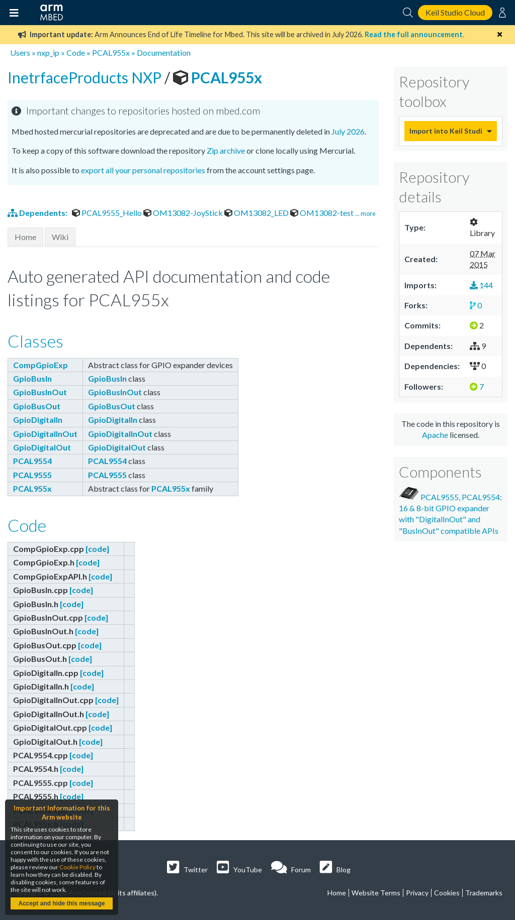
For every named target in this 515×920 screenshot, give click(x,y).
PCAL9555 (32, 475)
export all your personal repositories (143, 170)
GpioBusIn (32, 378)
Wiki (60, 237)
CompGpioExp (40, 365)
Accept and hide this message (61, 903)
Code (75, 52)
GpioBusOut (36, 406)
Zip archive (226, 150)
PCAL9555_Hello (107, 212)
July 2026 (348, 131)
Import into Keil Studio (445, 131)
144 (481, 285)
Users (20, 52)
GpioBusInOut (40, 392)
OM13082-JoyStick (183, 212)
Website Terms (376, 892)
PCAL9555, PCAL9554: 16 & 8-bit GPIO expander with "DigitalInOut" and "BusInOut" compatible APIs (450, 511)
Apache (435, 434)
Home (25, 237)
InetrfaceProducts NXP (86, 77)
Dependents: (38, 212)
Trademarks (483, 892)
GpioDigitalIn (37, 419)
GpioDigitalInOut (45, 433)
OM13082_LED (257, 212)
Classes (35, 340)
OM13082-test (322, 212)
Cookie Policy (77, 867)
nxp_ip (48, 52)
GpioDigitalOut (42, 447)
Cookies (447, 892)
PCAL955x (111, 52)
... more (365, 213)
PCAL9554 (32, 461)
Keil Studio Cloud (455, 12)
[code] (97, 548)
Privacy (417, 892)
